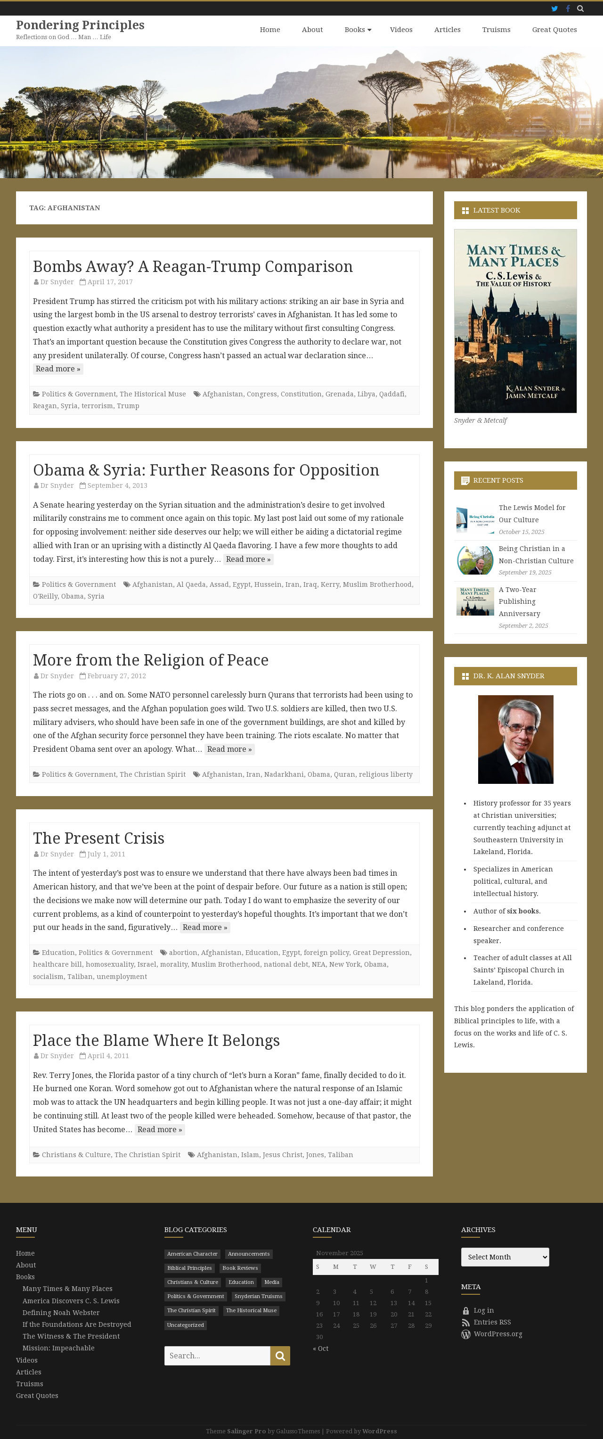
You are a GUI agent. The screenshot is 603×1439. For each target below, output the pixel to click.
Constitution (301, 393)
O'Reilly (45, 596)
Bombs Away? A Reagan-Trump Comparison (193, 266)
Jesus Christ (282, 1154)
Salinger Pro (246, 1430)
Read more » (58, 368)
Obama (72, 596)
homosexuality (110, 964)
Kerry (330, 584)
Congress (262, 393)
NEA (319, 964)
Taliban (80, 976)
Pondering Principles (81, 25)
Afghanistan (223, 393)
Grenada (340, 393)
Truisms (496, 29)
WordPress (379, 1430)
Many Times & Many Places (68, 1288)
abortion (183, 952)
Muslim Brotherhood (377, 584)
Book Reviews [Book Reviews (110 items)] (240, 1268)
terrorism (97, 406)
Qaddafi (392, 393)
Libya (366, 393)
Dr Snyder (57, 281)
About (312, 29)
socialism (48, 976)
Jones (315, 1154)
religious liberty (386, 774)
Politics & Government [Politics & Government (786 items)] (195, 1296)
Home (270, 29)
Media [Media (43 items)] (271, 1282)
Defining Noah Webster (61, 1312)
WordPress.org (491, 1333)
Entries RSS (486, 1321)
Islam (250, 1154)
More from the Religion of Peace (151, 660)
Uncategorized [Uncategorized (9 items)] (185, 1325)
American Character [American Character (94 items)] (192, 1253)
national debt (286, 964)
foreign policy (326, 952)
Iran (292, 584)
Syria (69, 406)
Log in (477, 1310)
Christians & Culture (76, 1154)
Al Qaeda (191, 584)
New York (344, 964)
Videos (401, 29)
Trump (128, 406)
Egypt (242, 584)
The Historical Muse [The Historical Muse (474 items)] (251, 1310)
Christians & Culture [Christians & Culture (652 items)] (192, 1282)
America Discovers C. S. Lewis (71, 1300)
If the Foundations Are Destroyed (77, 1324)
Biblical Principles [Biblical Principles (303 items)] (189, 1268)
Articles (447, 29)
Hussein (268, 584)
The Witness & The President (71, 1336)
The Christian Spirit (153, 774)
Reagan (45, 406)
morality (173, 964)
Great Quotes (554, 29)
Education (58, 952)
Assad (219, 584)
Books (355, 29)
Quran (344, 774)
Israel (147, 964)
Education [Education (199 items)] (241, 1282)
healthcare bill (57, 964)
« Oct (320, 1348)
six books (523, 910)
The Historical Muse (153, 393)
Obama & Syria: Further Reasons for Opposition (206, 470)
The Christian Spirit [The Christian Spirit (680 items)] (191, 1310)
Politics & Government (79, 393)
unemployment (122, 976)
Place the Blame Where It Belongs (156, 1040)
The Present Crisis (98, 838)
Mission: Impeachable (59, 1348)
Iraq (310, 584)
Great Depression (381, 952)
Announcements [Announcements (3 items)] (249, 1253)
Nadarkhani (284, 774)
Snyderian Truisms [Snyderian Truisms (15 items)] (259, 1296)
